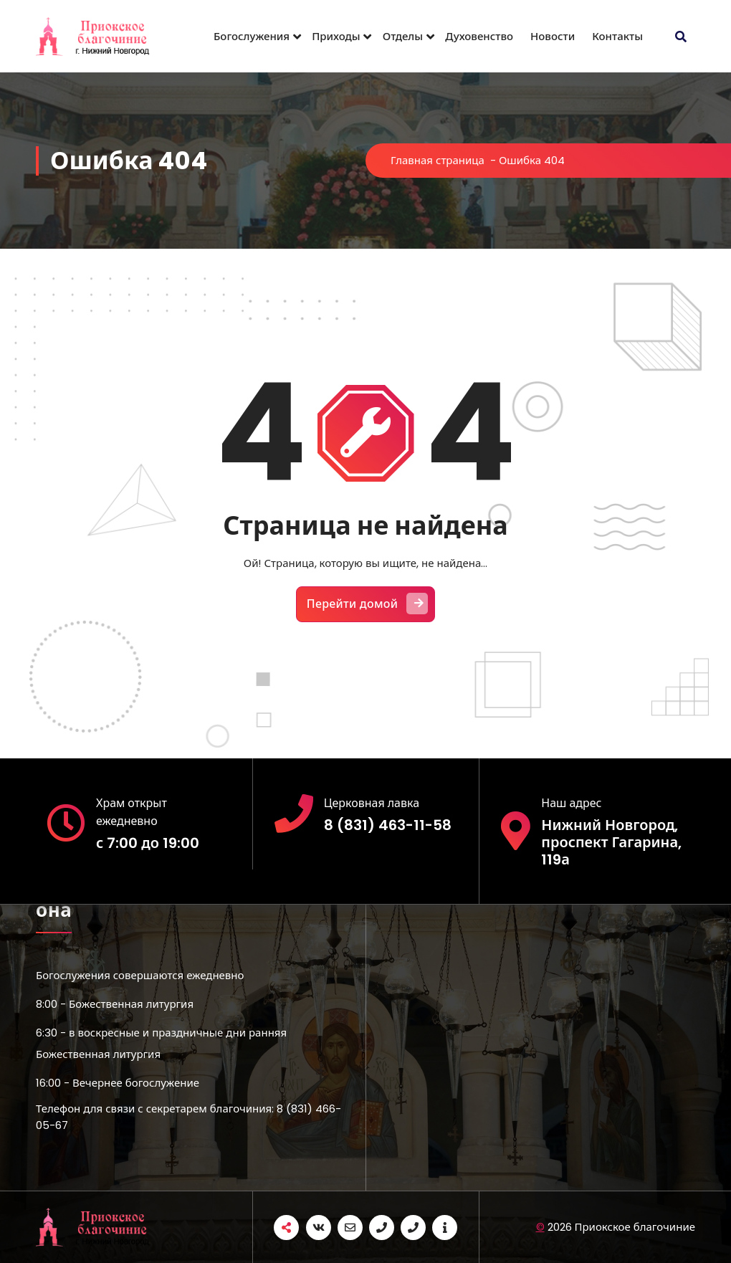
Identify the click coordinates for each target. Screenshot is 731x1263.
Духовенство (479, 36)
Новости (552, 36)
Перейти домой (368, 603)
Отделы (403, 36)
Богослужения (252, 36)
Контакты (617, 36)
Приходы (336, 36)
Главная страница (437, 160)
